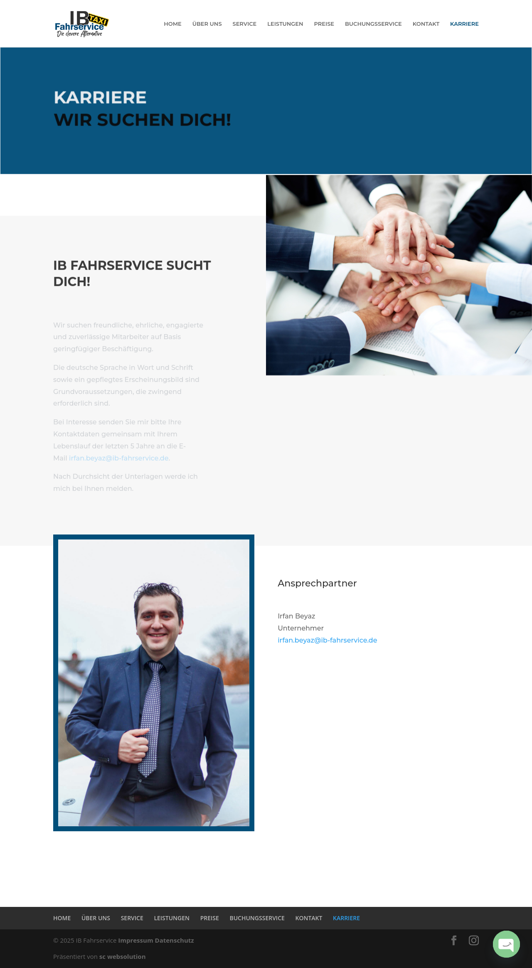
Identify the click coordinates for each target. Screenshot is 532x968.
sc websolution (122, 956)
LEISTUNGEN (285, 24)
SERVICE (244, 24)
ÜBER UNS (207, 24)
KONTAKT (426, 24)
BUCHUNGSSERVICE (373, 24)
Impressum (135, 940)
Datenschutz (174, 940)
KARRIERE (464, 24)
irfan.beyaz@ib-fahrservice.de (118, 462)
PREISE (324, 24)
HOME (173, 24)
